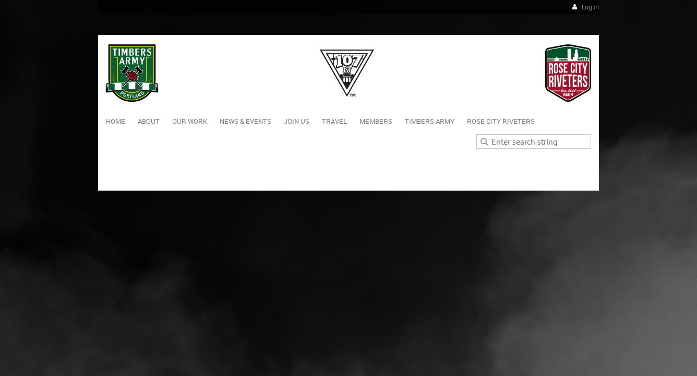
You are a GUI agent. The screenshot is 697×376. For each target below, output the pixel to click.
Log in (590, 7)
